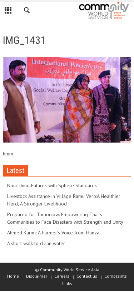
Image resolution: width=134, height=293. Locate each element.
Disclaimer (36, 276)
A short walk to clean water (36, 243)
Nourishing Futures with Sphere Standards (52, 185)
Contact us (86, 276)
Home (13, 276)
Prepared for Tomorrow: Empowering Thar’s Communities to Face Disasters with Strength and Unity (65, 218)
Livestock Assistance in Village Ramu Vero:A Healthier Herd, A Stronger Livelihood (63, 200)
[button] (27, 11)
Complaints (115, 276)
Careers (61, 276)
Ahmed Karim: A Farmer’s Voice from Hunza (53, 232)
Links (67, 283)
